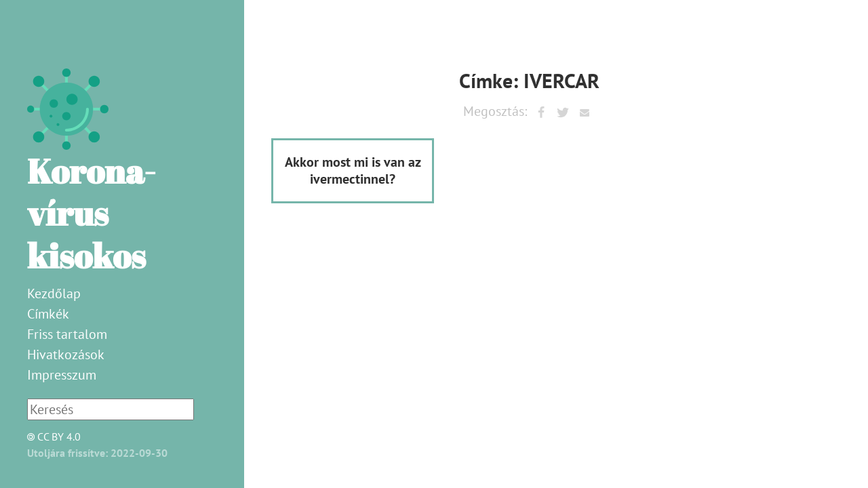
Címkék (48, 314)
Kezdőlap (54, 293)
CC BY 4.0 (50, 436)
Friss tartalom (67, 334)
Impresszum (61, 375)
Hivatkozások (65, 354)
